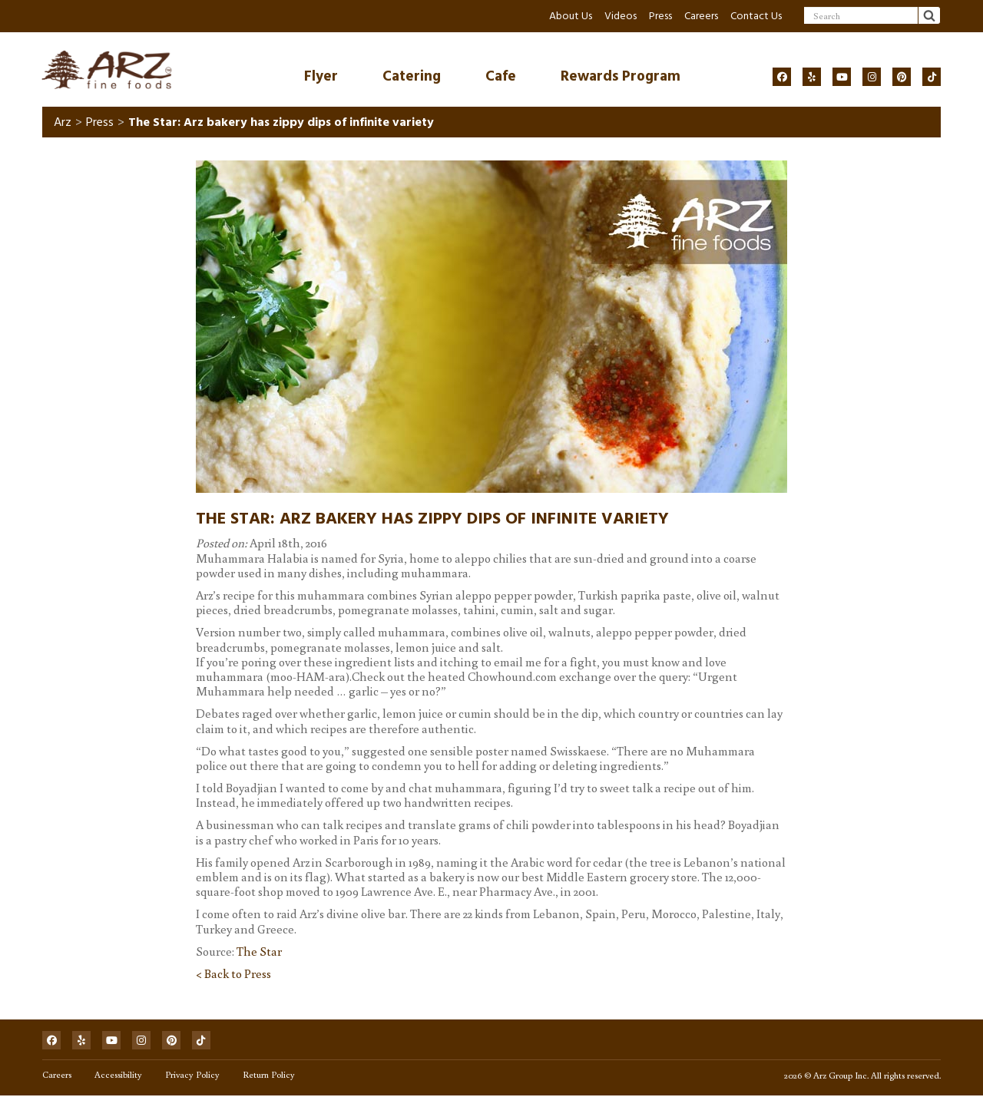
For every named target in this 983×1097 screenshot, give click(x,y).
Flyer (321, 76)
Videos (620, 16)
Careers (701, 16)
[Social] (782, 77)
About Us (570, 16)
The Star (259, 952)
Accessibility (118, 1076)
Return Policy (269, 1076)
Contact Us (756, 16)
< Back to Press (233, 974)
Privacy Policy (192, 1076)
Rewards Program (620, 76)
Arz (62, 123)
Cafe (500, 76)
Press (660, 16)
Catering (411, 76)
